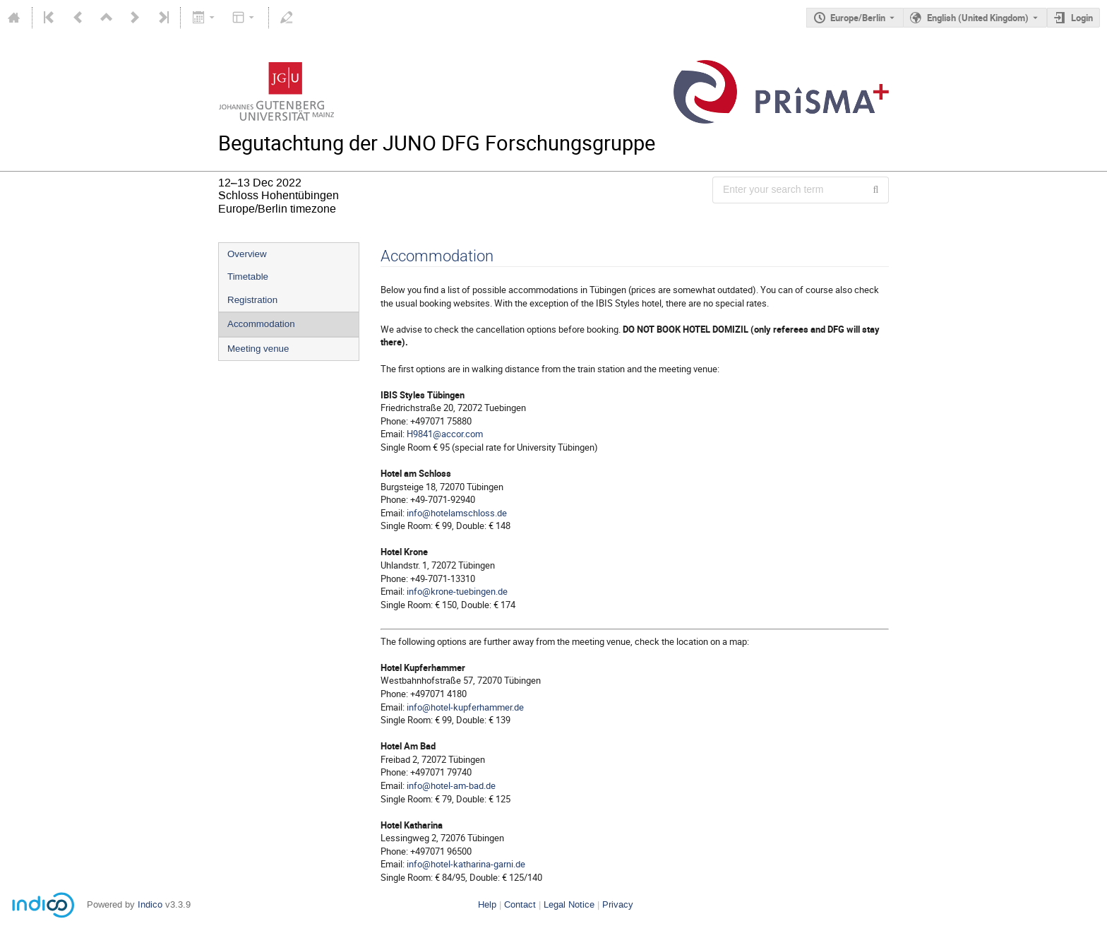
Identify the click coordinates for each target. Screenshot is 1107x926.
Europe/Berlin (857, 17)
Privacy (617, 904)
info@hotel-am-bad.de (451, 785)
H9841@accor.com (445, 433)
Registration (252, 300)
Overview (247, 254)
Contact (520, 904)
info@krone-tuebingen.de (457, 591)
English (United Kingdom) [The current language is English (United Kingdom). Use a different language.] (978, 17)
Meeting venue (258, 348)
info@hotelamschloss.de (457, 512)
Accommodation (261, 324)
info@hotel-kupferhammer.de (465, 707)
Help (487, 904)
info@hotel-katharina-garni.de (466, 863)
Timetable (247, 276)
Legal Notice (569, 904)
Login (1082, 17)
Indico (150, 904)
